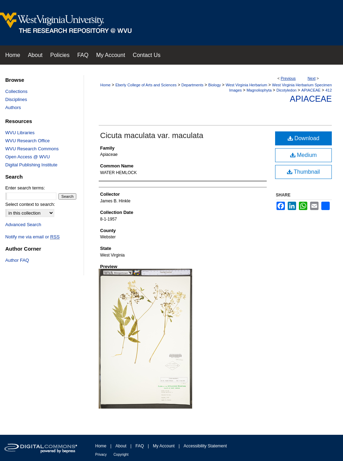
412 (329, 90)
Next (312, 78)
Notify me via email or (32, 236)
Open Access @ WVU (27, 156)
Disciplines (16, 99)
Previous (288, 78)
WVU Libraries (20, 132)
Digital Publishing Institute (31, 164)
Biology (214, 85)
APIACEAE (311, 90)
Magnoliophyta (259, 90)
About (120, 446)
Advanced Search (23, 224)
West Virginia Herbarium (246, 85)
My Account (164, 446)
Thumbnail (303, 172)
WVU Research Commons (31, 148)
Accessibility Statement (205, 446)
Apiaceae (311, 98)
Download (304, 138)
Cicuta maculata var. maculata (151, 135)
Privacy (101, 454)
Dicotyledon (286, 90)
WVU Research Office (27, 140)
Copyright (120, 454)
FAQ (139, 446)
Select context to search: (30, 204)
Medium (303, 155)
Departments (192, 85)
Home (105, 85)
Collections (16, 91)
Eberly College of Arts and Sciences (146, 85)
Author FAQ (17, 260)
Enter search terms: (25, 187)
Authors (13, 107)
